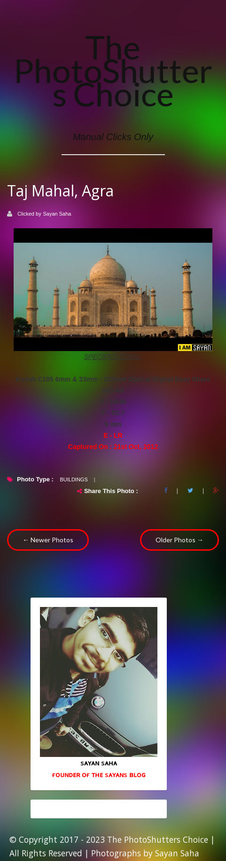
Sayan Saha (57, 214)
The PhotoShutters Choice (113, 70)
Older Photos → (179, 540)
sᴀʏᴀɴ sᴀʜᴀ (98, 762)
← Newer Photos (48, 540)
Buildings (73, 479)
